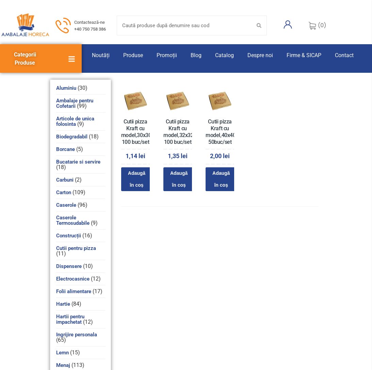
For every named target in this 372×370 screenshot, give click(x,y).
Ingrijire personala (76, 335)
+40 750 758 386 (90, 29)
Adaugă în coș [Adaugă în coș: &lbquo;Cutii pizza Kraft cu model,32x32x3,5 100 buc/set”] (179, 179)
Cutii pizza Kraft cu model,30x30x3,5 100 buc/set (141, 131)
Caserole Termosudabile (73, 220)
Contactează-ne (89, 22)
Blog (196, 55)
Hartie (63, 304)
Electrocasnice (73, 279)
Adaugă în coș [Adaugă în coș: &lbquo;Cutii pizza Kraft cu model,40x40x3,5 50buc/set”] (221, 179)
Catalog (224, 55)
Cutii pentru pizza (76, 248)
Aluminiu (66, 88)
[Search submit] (259, 25)
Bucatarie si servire (78, 162)
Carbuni (65, 180)
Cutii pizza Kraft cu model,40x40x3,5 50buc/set (225, 131)
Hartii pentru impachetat (70, 319)
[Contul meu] (288, 24)
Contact (344, 55)
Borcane (65, 149)
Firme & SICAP (304, 55)
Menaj (63, 365)
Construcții (68, 236)
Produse (133, 55)
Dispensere (69, 266)
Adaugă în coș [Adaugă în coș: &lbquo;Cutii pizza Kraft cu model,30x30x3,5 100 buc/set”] (136, 179)
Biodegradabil (71, 137)
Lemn (62, 353)
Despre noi (260, 55)
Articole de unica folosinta (75, 121)
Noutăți (101, 55)
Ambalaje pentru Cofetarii (74, 103)
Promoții (167, 55)
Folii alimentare (73, 291)
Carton (63, 192)
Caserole (66, 205)
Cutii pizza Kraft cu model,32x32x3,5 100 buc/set (183, 131)
